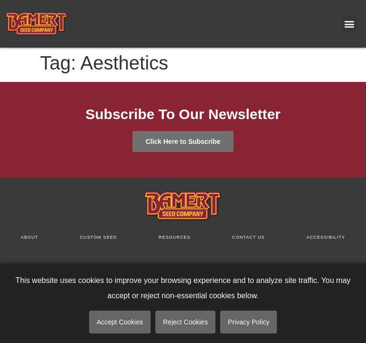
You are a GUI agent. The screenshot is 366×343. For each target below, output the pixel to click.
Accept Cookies (120, 322)
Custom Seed (98, 237)
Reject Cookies (185, 322)
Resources (175, 237)
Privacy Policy (248, 322)
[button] (349, 24)
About (30, 237)
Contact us (248, 237)
